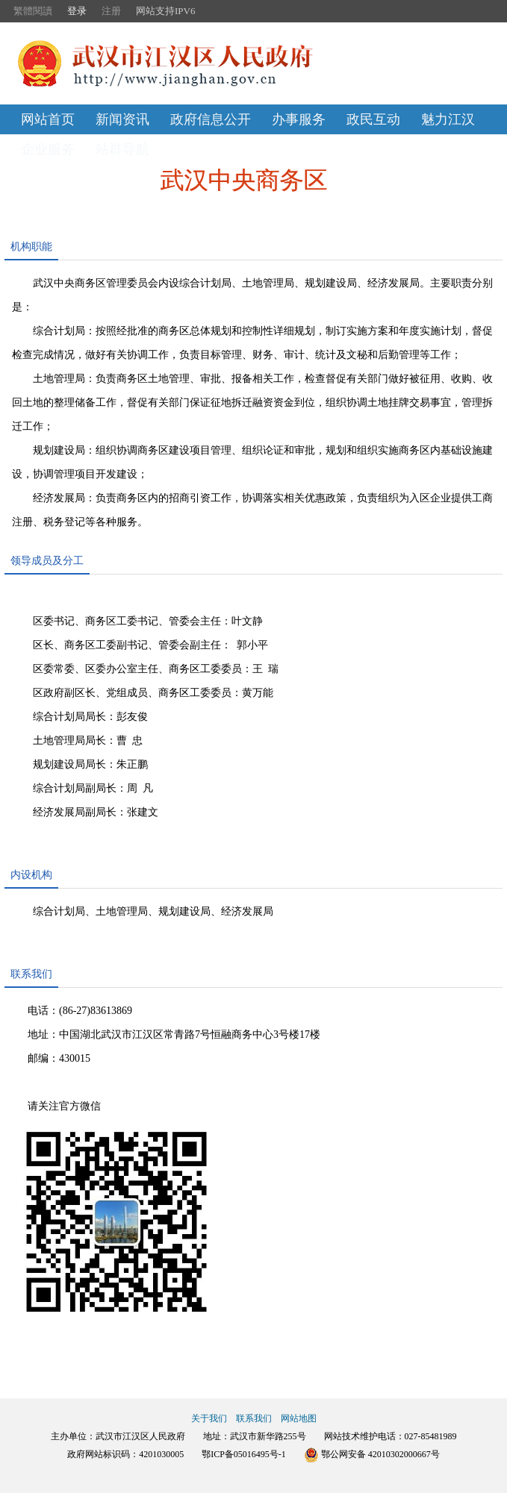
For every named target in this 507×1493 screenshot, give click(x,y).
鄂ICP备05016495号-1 (244, 1454)
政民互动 (373, 119)
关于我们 (209, 1418)
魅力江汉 (448, 119)
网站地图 (299, 1418)
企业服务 (48, 149)
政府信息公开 (210, 119)
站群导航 (122, 149)
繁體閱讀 (32, 10)
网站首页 (48, 119)
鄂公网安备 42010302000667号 (372, 1454)
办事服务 (299, 119)
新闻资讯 (122, 119)
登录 (77, 10)
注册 (111, 10)
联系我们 (254, 1418)
